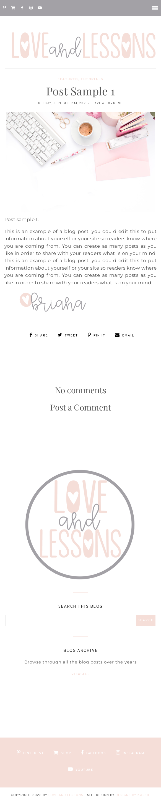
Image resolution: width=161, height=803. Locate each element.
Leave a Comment (106, 103)
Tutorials (91, 79)
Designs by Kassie (133, 795)
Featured (68, 79)
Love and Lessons (65, 795)
